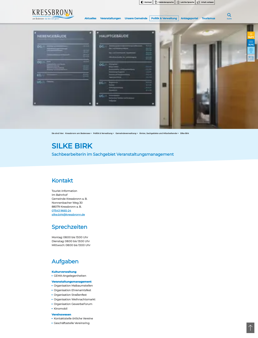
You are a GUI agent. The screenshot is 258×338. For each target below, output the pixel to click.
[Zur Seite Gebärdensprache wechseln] (164, 2)
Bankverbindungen (196, 278)
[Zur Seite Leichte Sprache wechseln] (185, 2)
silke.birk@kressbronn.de (68, 89)
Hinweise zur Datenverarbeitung (196, 284)
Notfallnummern (195, 269)
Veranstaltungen (110, 15)
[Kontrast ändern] (146, 2)
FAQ (189, 273)
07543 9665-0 (140, 269)
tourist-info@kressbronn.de (139, 272)
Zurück (59, 227)
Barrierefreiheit (194, 298)
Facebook (194, 264)
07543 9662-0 (66, 266)
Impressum (192, 306)
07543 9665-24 (61, 85)
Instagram (194, 258)
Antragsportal (189, 15)
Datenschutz (193, 302)
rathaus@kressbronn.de (63, 272)
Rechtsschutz (193, 290)
